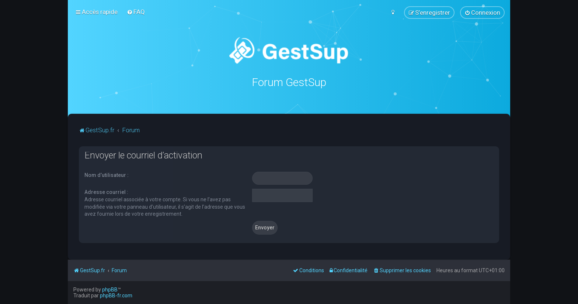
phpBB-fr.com (116, 295)
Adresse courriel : (106, 192)
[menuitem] (136, 11)
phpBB (110, 290)
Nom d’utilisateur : (106, 175)
